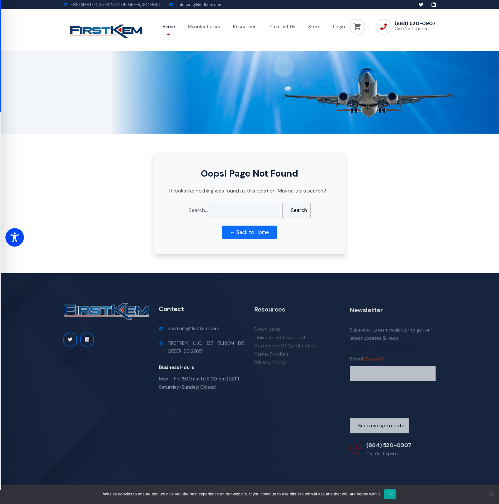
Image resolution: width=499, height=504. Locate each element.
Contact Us (282, 27)
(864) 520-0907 (415, 23)
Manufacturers (204, 27)
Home (168, 27)
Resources (244, 27)
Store (314, 27)
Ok (390, 494)
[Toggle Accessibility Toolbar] (15, 237)
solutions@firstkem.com (199, 4)
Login (339, 27)
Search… (198, 210)
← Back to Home (249, 232)
